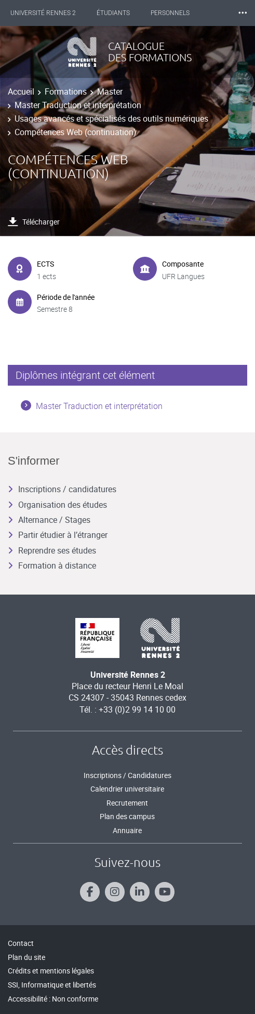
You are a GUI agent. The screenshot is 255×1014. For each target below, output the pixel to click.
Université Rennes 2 (43, 13)
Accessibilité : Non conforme (53, 999)
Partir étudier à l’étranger (58, 535)
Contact (21, 943)
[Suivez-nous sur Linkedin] (140, 892)
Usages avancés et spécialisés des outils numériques (111, 118)
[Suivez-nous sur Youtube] (165, 892)
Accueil (21, 91)
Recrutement (127, 803)
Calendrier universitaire (127, 789)
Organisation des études (57, 504)
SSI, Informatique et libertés (52, 985)
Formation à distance (52, 565)
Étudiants (113, 13)
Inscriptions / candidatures (62, 489)
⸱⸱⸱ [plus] (242, 12)
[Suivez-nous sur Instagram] (115, 892)
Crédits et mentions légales (51, 971)
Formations (66, 91)
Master (110, 91)
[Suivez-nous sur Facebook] (90, 892)
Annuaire (127, 830)
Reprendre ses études (52, 550)
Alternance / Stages (49, 519)
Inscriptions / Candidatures (127, 775)
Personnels (170, 13)
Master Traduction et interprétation (78, 105)
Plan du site (26, 957)
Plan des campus (127, 816)
